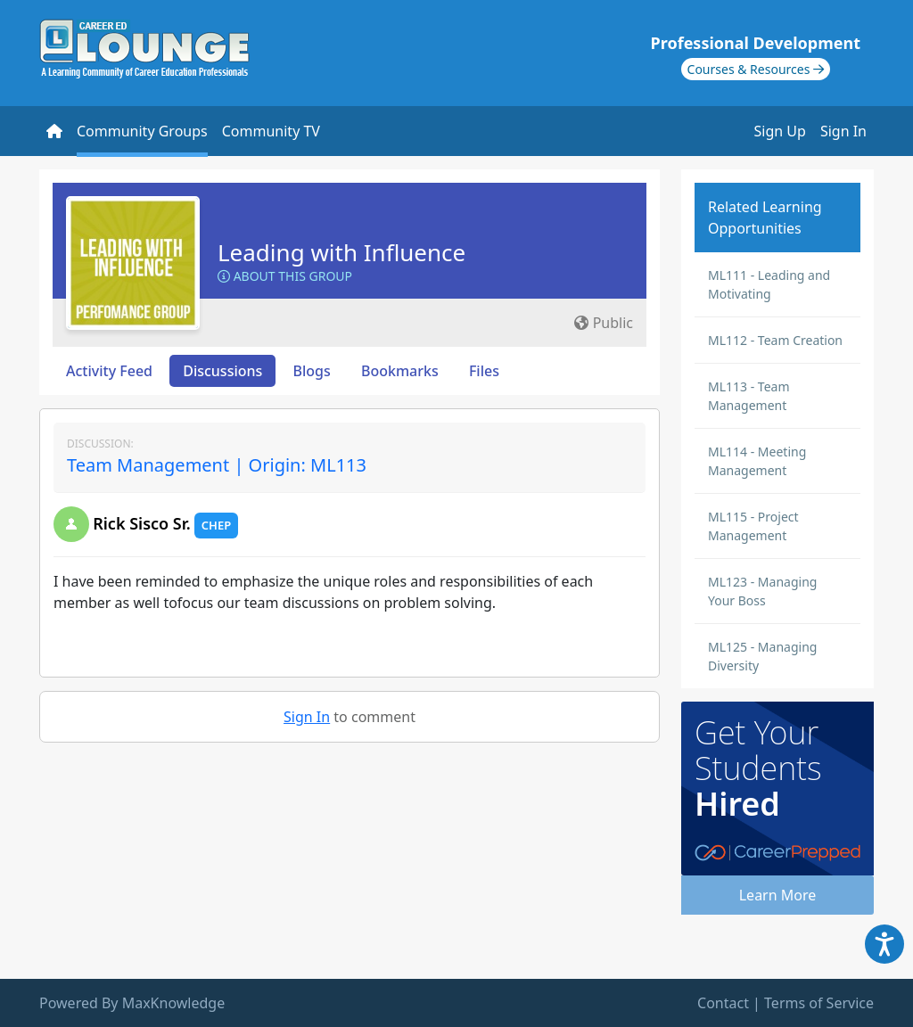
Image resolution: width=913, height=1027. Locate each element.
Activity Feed (109, 371)
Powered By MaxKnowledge (132, 1003)
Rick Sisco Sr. (141, 523)
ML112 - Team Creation (775, 340)
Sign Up (780, 131)
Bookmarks (400, 371)
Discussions (222, 371)
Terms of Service (819, 1003)
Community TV (271, 131)
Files (484, 371)
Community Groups (142, 131)
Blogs (312, 371)
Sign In (843, 131)
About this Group (285, 275)
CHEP (216, 525)
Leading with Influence (341, 252)
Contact (723, 1003)
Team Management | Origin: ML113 (216, 465)
